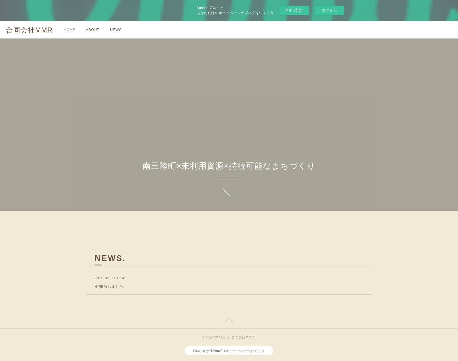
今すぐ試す (294, 10)
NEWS (116, 30)
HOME (69, 30)
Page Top (229, 321)
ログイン (329, 10)
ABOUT (92, 30)
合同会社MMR (29, 30)
